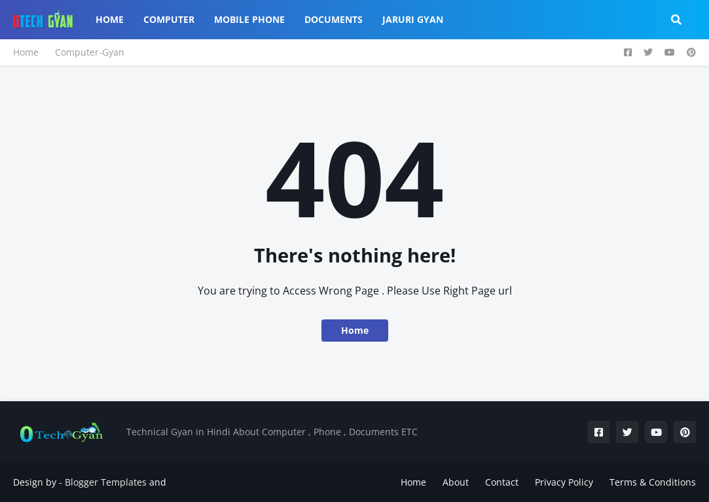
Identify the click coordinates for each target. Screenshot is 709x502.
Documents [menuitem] (333, 19)
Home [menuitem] (110, 19)
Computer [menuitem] (168, 19)
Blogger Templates (106, 482)
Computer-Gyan (89, 52)
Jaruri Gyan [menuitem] (412, 19)
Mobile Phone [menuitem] (249, 19)
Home (26, 52)
